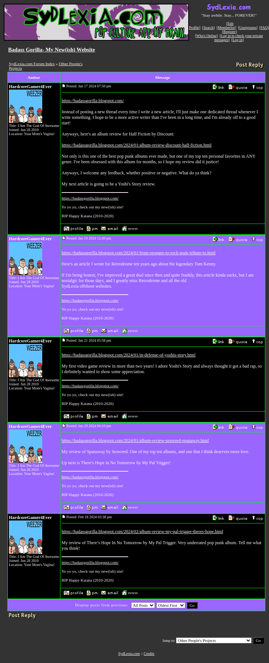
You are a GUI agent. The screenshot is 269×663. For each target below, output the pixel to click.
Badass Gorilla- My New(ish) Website (51, 50)
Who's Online (206, 36)
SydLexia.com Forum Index (32, 63)
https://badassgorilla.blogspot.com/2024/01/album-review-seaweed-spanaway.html (135, 440)
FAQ (264, 28)
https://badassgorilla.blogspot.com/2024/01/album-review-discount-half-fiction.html (137, 145)
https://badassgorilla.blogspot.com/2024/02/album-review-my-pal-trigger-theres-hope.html (142, 531)
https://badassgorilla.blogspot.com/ (93, 100)
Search (208, 28)
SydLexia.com (129, 654)
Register (229, 32)
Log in (237, 40)
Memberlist (226, 28)
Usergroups (247, 28)
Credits (149, 654)
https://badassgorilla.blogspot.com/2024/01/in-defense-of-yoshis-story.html (129, 355)
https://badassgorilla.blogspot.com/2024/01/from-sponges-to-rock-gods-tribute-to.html (139, 252)
